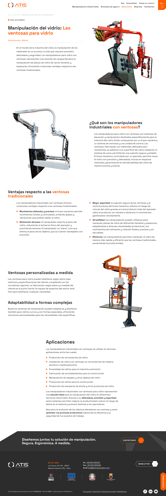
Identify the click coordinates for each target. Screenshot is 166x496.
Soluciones (127, 7)
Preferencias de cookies (109, 491)
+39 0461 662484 (94, 465)
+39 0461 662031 (93, 462)
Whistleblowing (122, 491)
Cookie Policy (96, 491)
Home (10, 15)
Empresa (138, 7)
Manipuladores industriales (85, 7)
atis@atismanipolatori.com (99, 467)
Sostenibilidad (131, 3)
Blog (122, 3)
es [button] (161, 3)
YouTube (156, 491)
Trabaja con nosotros (146, 3)
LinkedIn (150, 491)
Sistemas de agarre (110, 7)
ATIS (17, 5)
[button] (162, 7)
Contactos (149, 7)
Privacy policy (87, 491)
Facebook (145, 491)
